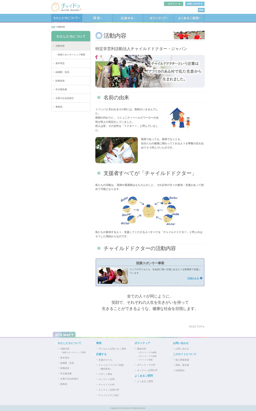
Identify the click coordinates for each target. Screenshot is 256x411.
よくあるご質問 (189, 18)
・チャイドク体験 (145, 359)
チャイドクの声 (107, 384)
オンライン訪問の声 (109, 389)
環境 (97, 18)
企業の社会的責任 (65, 98)
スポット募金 (105, 373)
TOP (53, 26)
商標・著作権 (182, 364)
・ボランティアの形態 (147, 356)
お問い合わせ (181, 343)
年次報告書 (61, 89)
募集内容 (141, 348)
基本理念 (60, 63)
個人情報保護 (182, 359)
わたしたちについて (66, 18)
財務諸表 (60, 80)
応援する (128, 18)
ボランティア (158, 18)
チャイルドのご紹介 (109, 395)
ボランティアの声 (146, 364)
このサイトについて (184, 354)
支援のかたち (105, 359)
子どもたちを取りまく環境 (112, 348)
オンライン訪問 (107, 379)
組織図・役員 (62, 72)
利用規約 (179, 370)
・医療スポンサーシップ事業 (70, 54)
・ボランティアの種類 (147, 352)
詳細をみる (193, 278)
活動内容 (60, 45)
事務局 (59, 106)
